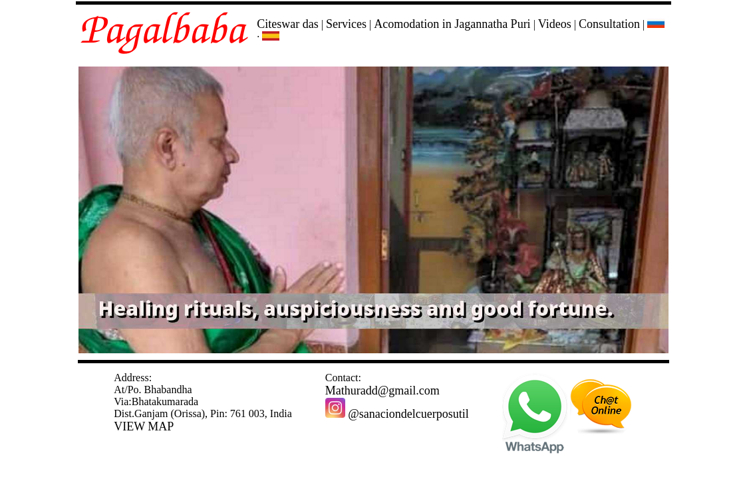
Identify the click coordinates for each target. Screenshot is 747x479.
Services (346, 24)
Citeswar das (287, 24)
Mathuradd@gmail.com (382, 390)
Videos (554, 24)
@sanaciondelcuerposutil (397, 413)
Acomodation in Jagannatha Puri (452, 24)
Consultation (609, 24)
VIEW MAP (144, 426)
